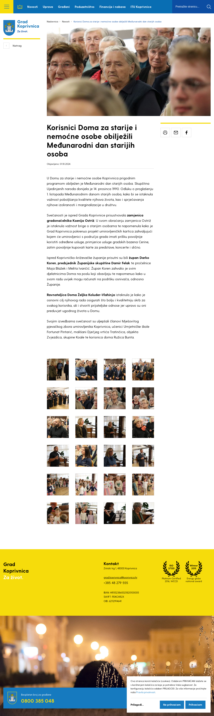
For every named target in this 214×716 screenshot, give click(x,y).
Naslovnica (20, 6)
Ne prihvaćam (172, 704)
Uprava (48, 6)
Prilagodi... (137, 704)
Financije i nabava (112, 6)
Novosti (32, 6)
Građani (64, 6)
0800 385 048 (37, 701)
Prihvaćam (195, 704)
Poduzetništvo (84, 6)
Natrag (17, 45)
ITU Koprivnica (141, 6)
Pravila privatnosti (145, 692)
